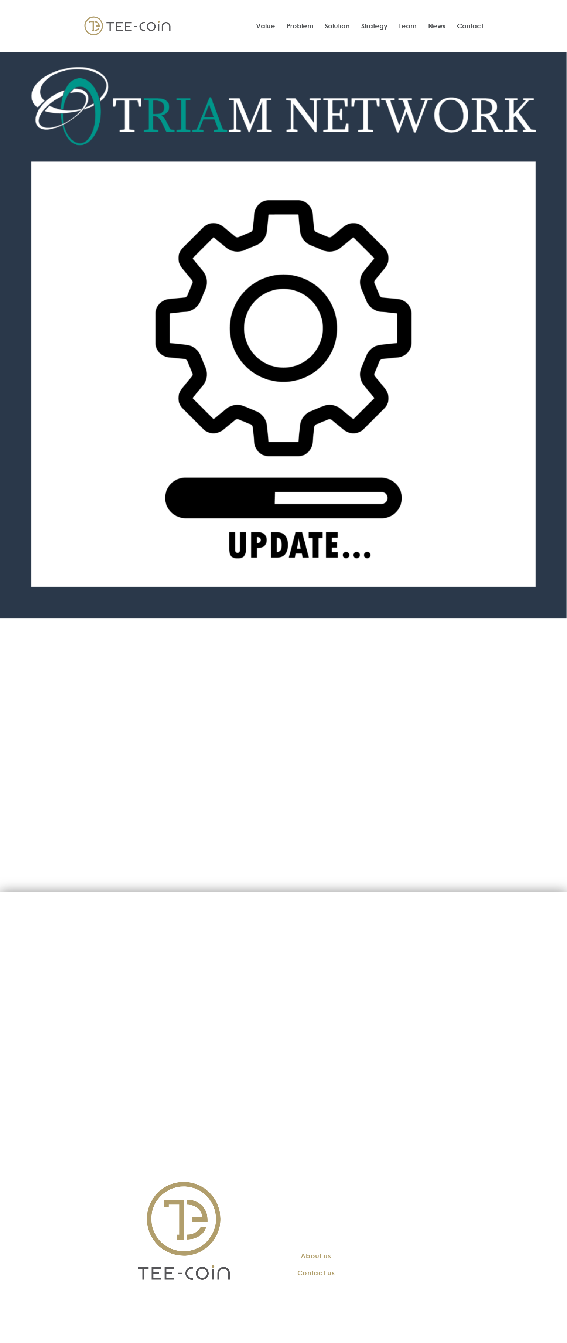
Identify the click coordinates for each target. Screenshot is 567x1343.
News (436, 26)
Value (265, 26)
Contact (470, 26)
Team (408, 26)
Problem (300, 26)
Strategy (374, 26)
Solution (337, 26)
